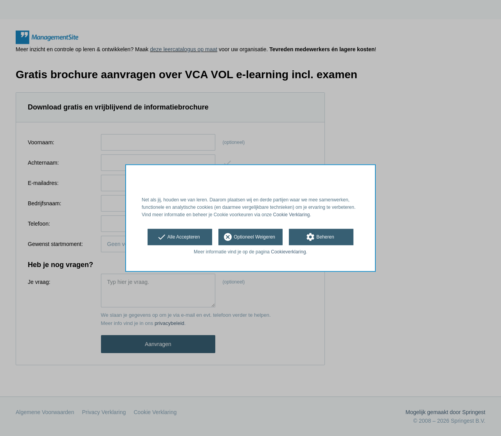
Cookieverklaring (288, 252)
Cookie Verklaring (291, 214)
